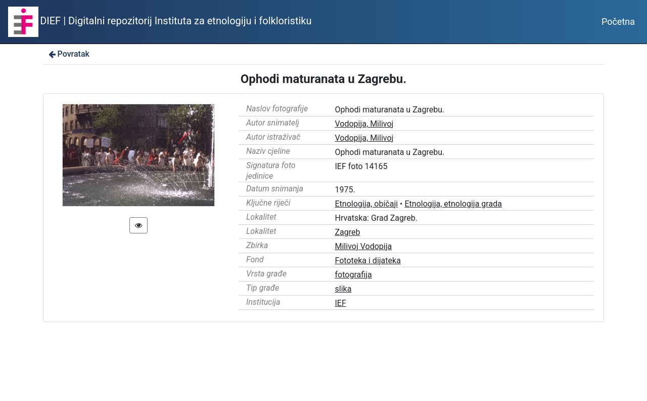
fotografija (353, 274)
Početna (618, 21)
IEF (340, 303)
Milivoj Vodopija (363, 246)
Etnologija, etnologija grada (452, 204)
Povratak (68, 54)
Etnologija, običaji (366, 204)
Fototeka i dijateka (368, 260)
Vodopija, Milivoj (364, 124)
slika (343, 289)
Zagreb (347, 232)
